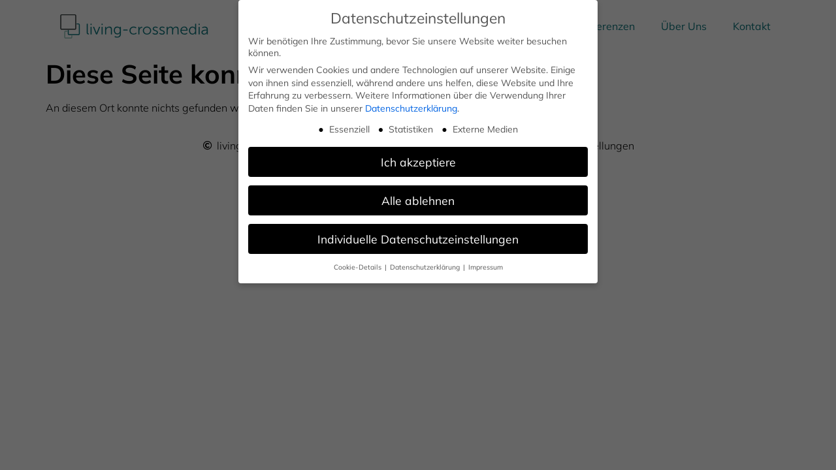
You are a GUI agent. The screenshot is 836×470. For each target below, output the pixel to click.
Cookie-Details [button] (358, 266)
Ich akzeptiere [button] (418, 161)
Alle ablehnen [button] (418, 200)
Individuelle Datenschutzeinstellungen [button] (418, 237)
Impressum (485, 266)
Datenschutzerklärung (411, 108)
